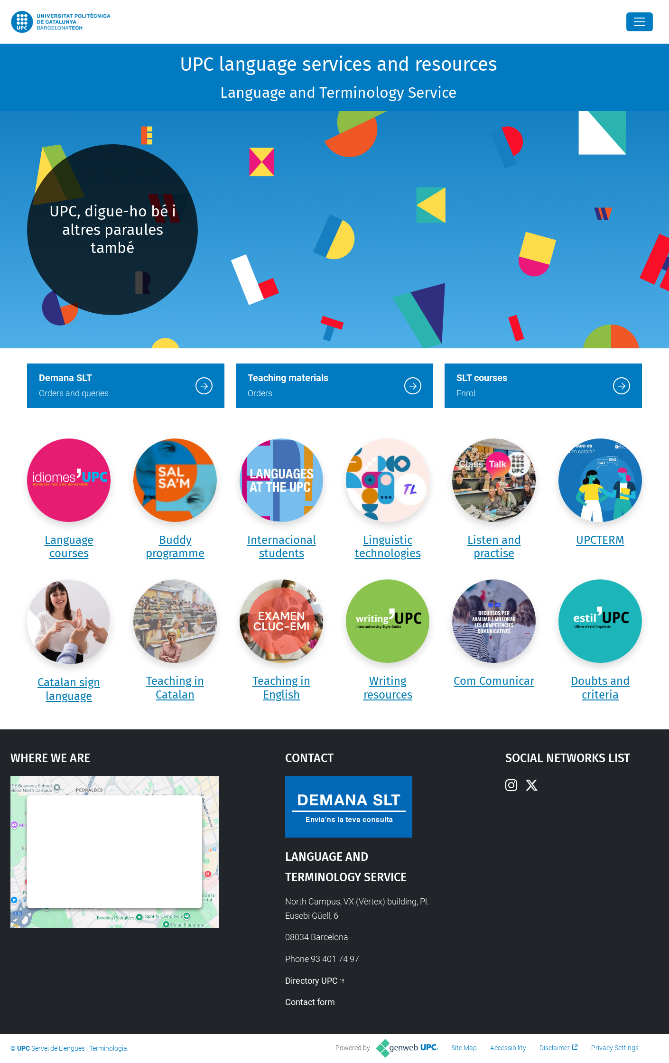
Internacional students (281, 546)
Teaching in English (281, 687)
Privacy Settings (615, 1048)
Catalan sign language (68, 689)
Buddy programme (175, 546)
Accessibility (508, 1048)
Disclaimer (554, 1048)
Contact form (310, 1002)
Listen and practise (494, 546)
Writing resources (387, 687)
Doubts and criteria (600, 687)
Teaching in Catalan (175, 687)
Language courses (69, 546)
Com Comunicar (494, 681)
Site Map (464, 1048)
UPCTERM (600, 540)
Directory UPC (311, 981)
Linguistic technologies (388, 546)
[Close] (639, 21)
